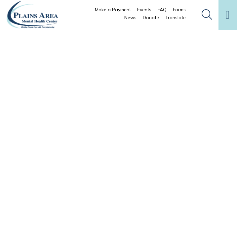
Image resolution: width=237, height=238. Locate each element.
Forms (179, 10)
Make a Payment (113, 10)
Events (144, 10)
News (130, 17)
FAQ (162, 10)
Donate (151, 17)
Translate (175, 17)
